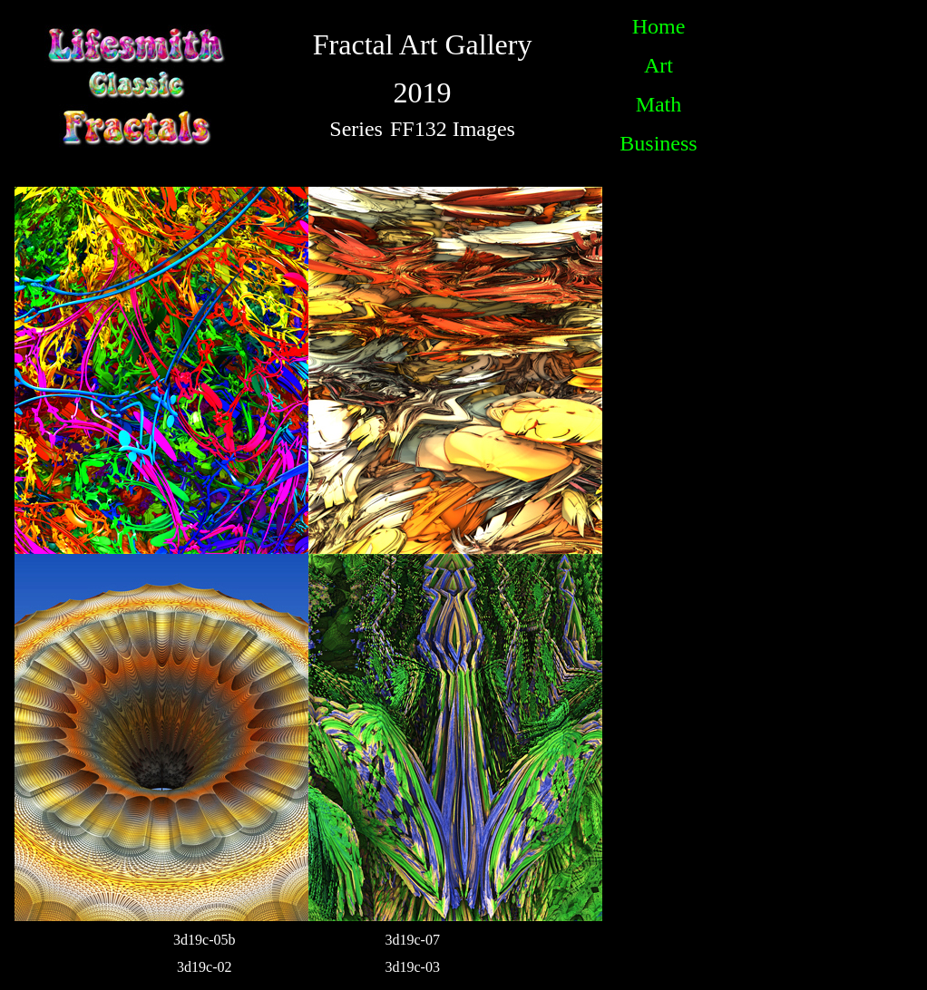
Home (659, 26)
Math (659, 104)
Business (658, 143)
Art (658, 65)
